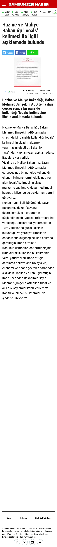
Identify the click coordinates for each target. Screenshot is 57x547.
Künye (8, 518)
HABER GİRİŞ (28, 91)
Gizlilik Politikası (43, 518)
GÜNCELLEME (45, 91)
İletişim (23, 518)
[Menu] (4, 4)
